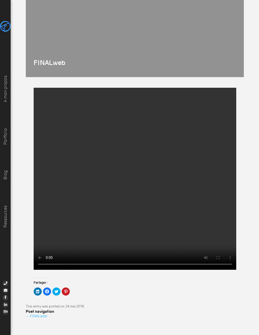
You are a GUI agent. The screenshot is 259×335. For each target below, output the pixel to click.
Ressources (5, 216)
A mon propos (5, 88)
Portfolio (5, 136)
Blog (5, 174)
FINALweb (36, 316)
